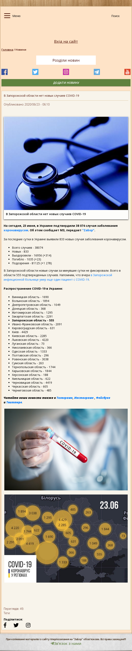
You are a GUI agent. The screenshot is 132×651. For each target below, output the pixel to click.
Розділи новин (66, 60)
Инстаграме (84, 398)
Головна (7, 49)
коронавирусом (16, 230)
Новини (20, 49)
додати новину (66, 83)
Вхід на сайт (66, 41)
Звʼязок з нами (66, 643)
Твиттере (14, 402)
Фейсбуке (103, 398)
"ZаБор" (88, 230)
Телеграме (65, 398)
